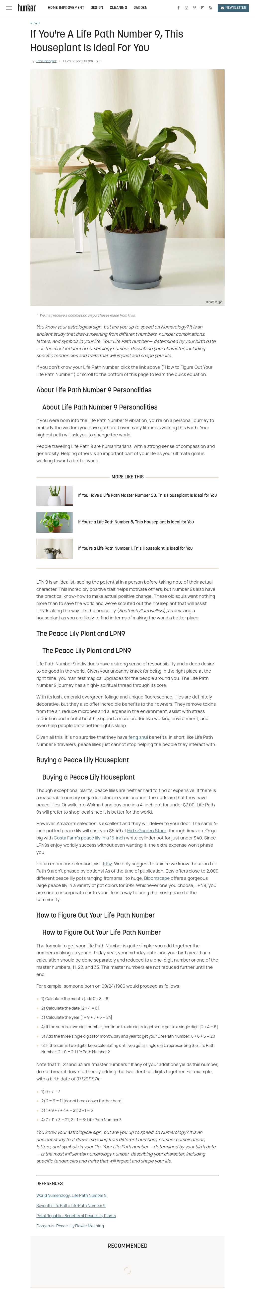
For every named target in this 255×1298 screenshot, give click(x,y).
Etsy (107, 864)
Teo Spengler (46, 61)
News (35, 23)
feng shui (138, 737)
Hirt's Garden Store (146, 831)
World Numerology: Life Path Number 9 (71, 1196)
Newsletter (233, 8)
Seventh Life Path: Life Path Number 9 (71, 1206)
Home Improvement (66, 8)
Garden (140, 8)
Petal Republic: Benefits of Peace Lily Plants (76, 1216)
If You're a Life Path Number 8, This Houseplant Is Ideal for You (136, 522)
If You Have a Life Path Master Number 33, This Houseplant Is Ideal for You (147, 495)
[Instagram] (186, 7)
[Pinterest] (194, 7)
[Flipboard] (202, 7)
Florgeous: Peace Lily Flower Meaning (70, 1226)
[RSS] (210, 7)
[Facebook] (178, 7)
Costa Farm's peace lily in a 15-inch (89, 838)
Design (97, 8)
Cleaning (118, 8)
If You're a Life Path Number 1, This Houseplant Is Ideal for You (135, 548)
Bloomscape (157, 878)
